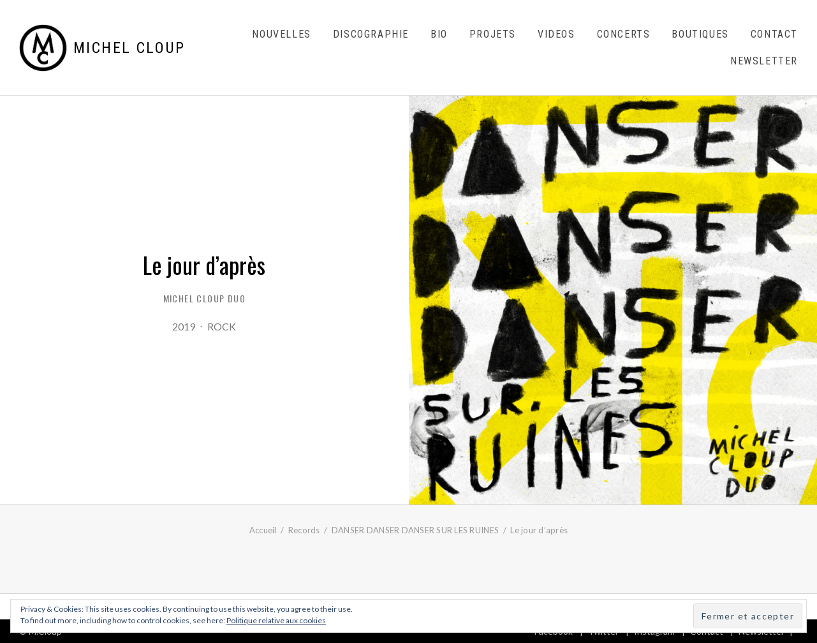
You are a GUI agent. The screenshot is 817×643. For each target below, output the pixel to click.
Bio (439, 34)
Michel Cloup (129, 48)
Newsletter (764, 61)
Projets (492, 34)
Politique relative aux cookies (276, 620)
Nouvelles (281, 34)
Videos (556, 34)
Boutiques (700, 34)
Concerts (624, 34)
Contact (774, 34)
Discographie (371, 34)
